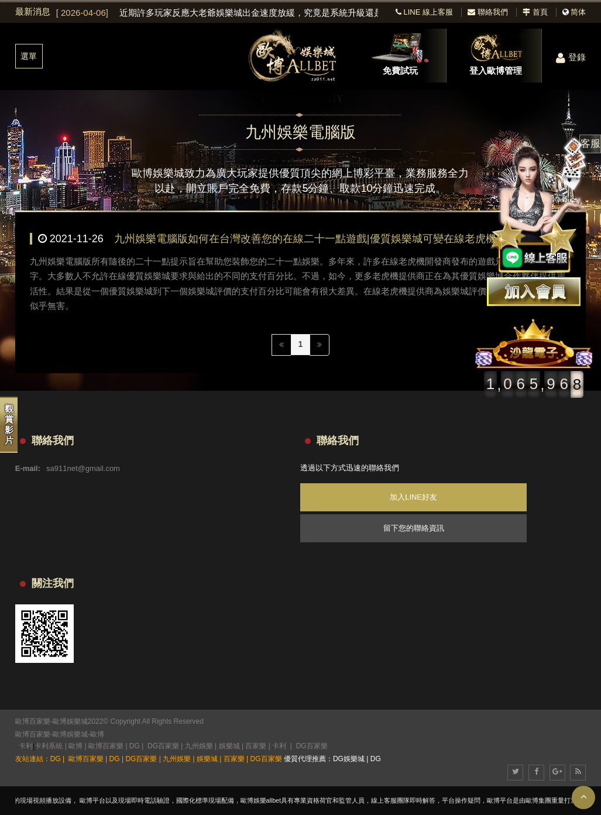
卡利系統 (49, 746)
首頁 (535, 12)
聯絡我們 (488, 12)
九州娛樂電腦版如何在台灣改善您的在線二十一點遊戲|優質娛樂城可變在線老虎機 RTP (317, 239)
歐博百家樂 (32, 734)
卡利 (26, 746)
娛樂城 (229, 746)
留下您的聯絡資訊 (413, 528)
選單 (28, 56)
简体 (578, 12)
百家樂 (255, 746)
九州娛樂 (199, 746)
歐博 (97, 734)
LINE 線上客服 (424, 12)
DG (134, 746)
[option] (217, 13)
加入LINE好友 (413, 497)
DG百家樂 (163, 746)
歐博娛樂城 (70, 734)
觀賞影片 (9, 424)
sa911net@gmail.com (83, 468)
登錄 (571, 57)
